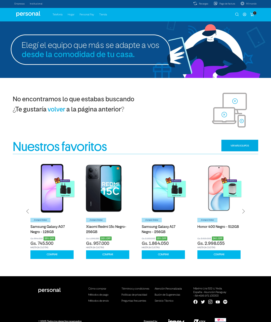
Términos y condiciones (135, 289)
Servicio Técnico (164, 301)
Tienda (103, 14)
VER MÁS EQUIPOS (240, 145)
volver (56, 110)
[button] (27, 211)
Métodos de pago (98, 295)
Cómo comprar (97, 289)
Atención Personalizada (168, 289)
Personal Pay (87, 14)
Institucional (36, 4)
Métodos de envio (98, 301)
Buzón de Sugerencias (167, 295)
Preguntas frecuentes (134, 301)
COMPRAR (52, 254)
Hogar (71, 14)
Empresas (20, 4)
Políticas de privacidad (134, 295)
